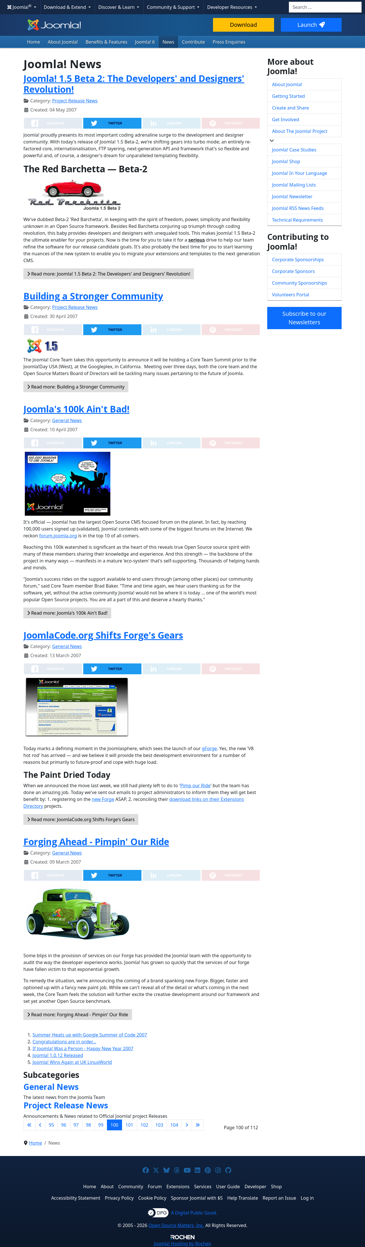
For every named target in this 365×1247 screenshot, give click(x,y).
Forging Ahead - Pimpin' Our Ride (96, 841)
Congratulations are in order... (64, 1042)
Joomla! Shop (286, 161)
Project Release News (75, 101)
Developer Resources (230, 7)
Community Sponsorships (299, 283)
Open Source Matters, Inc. (176, 1225)
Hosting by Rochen (182, 1243)
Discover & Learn (117, 7)
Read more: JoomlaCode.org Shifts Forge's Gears (81, 819)
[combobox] (325, 7)
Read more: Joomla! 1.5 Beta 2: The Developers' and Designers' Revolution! (108, 274)
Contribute (193, 42)
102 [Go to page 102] (144, 1125)
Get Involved (285, 119)
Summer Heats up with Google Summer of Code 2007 (90, 1035)
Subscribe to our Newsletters (304, 318)
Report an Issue (279, 1198)
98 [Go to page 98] (88, 1125)
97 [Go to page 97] (76, 1125)
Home (33, 42)
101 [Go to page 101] (129, 1125)
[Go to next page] (187, 1125)
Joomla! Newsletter (292, 196)
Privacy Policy (119, 1198)
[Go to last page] (198, 1125)
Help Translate (242, 1198)
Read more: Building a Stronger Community (76, 387)
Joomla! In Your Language (299, 173)
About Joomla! (63, 42)
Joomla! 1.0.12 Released (58, 1055)
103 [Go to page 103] (159, 1125)
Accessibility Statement (75, 1198)
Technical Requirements (297, 220)
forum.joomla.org (58, 536)
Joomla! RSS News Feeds (298, 208)
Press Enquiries (229, 42)
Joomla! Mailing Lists (294, 185)
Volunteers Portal (290, 294)
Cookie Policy (152, 1198)
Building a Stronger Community (93, 296)
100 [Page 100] (114, 1125)
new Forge (103, 799)
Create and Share (290, 108)
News (168, 42)
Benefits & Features (106, 42)
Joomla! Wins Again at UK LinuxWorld (72, 1062)
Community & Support (171, 7)
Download (243, 25)
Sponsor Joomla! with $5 (197, 1198)
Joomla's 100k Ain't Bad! (76, 409)
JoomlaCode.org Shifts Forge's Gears (103, 635)
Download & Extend (65, 7)
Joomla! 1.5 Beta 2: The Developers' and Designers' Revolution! (133, 83)
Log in (307, 1198)
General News (67, 420)
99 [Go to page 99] (100, 1125)
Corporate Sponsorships (298, 259)
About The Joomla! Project (299, 131)
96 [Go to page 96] (63, 1125)
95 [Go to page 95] (51, 1125)
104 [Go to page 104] (174, 1125)
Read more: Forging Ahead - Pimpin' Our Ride (77, 1014)
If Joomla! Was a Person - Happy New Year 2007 (83, 1048)
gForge (209, 748)
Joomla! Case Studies (294, 150)
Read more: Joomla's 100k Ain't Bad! (67, 613)
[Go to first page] (29, 1125)
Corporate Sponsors (293, 271)
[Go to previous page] (40, 1125)
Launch (311, 25)
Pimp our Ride (195, 785)
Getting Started (288, 96)
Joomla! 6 (145, 42)
